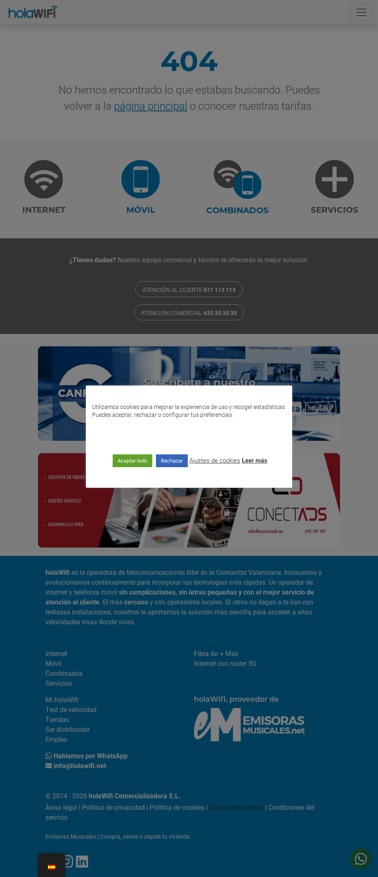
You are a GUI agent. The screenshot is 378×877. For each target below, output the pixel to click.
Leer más (254, 460)
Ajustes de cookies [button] (214, 460)
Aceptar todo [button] (132, 460)
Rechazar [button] (172, 460)
